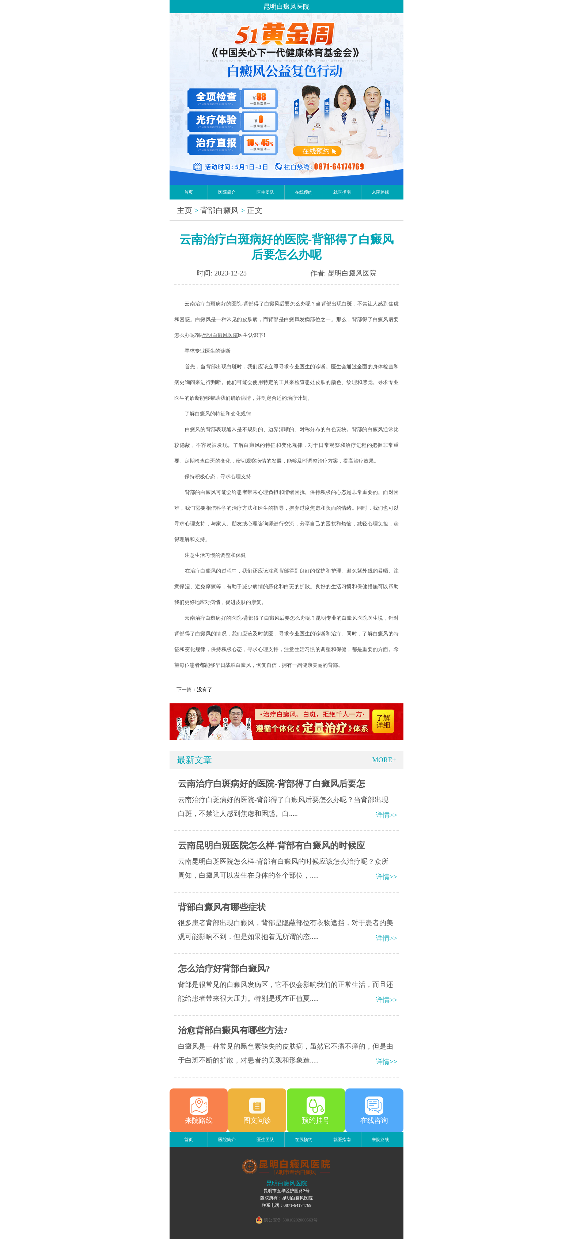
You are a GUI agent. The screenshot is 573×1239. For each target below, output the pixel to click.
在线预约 (303, 192)
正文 (254, 210)
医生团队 (265, 192)
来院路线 (380, 192)
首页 (188, 192)
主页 (184, 210)
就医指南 (342, 192)
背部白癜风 (219, 210)
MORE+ (384, 760)
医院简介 (227, 192)
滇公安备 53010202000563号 (291, 1220)
